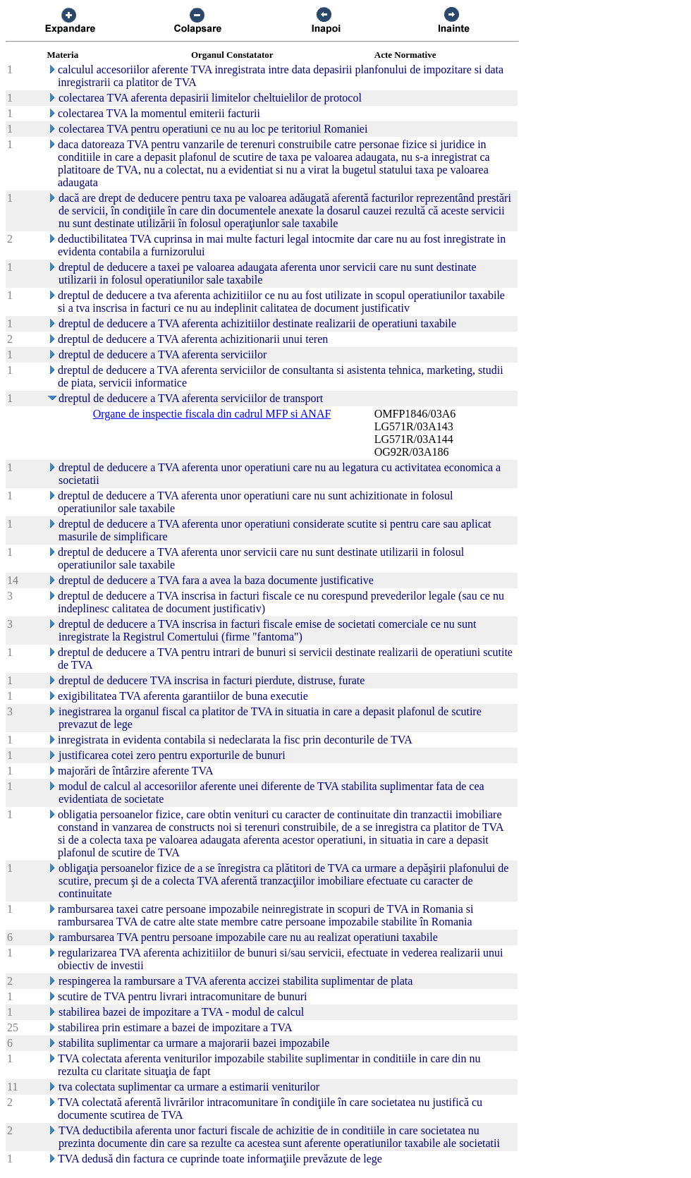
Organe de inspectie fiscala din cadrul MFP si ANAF (212, 414)
